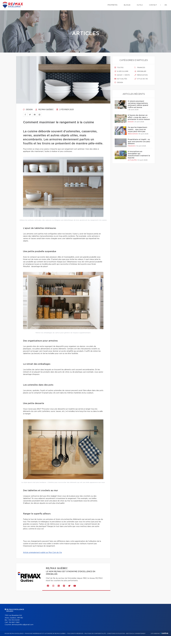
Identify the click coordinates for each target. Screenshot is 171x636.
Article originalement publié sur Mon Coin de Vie (42, 552)
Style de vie (141, 79)
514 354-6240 (14, 620)
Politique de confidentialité (95, 633)
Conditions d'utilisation (116, 633)
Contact (153, 5)
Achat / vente (122, 75)
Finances (140, 67)
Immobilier (140, 71)
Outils (140, 5)
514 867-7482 (14, 622)
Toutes (119, 67)
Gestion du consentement (135, 633)
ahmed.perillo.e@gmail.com (22, 624)
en (166, 5)
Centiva (164, 633)
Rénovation (141, 75)
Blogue (127, 5)
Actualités (120, 79)
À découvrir (121, 71)
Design (28, 109)
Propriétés (112, 5)
